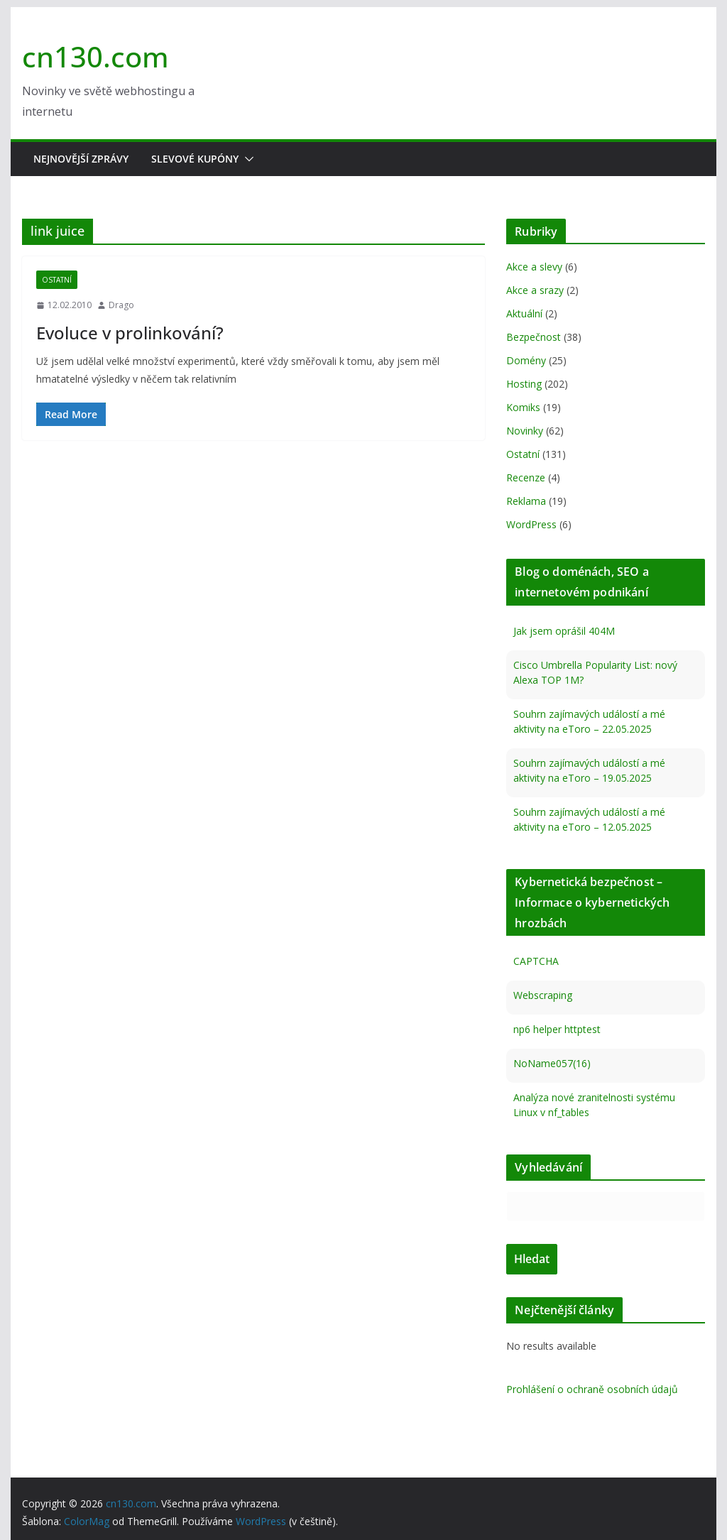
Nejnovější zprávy (81, 158)
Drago (121, 305)
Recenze (525, 477)
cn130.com (95, 56)
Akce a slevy (534, 266)
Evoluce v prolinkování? (130, 332)
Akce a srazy (535, 290)
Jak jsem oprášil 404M (564, 631)
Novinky (524, 430)
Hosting (524, 384)
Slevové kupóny (195, 158)
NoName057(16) (552, 1063)
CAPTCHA (536, 961)
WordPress (531, 524)
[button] (246, 159)
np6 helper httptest (557, 1029)
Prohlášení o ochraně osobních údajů (592, 1389)
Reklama (526, 501)
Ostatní (57, 280)
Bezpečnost (533, 337)
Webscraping (542, 995)
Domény (526, 360)
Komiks (523, 407)
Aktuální (524, 313)
